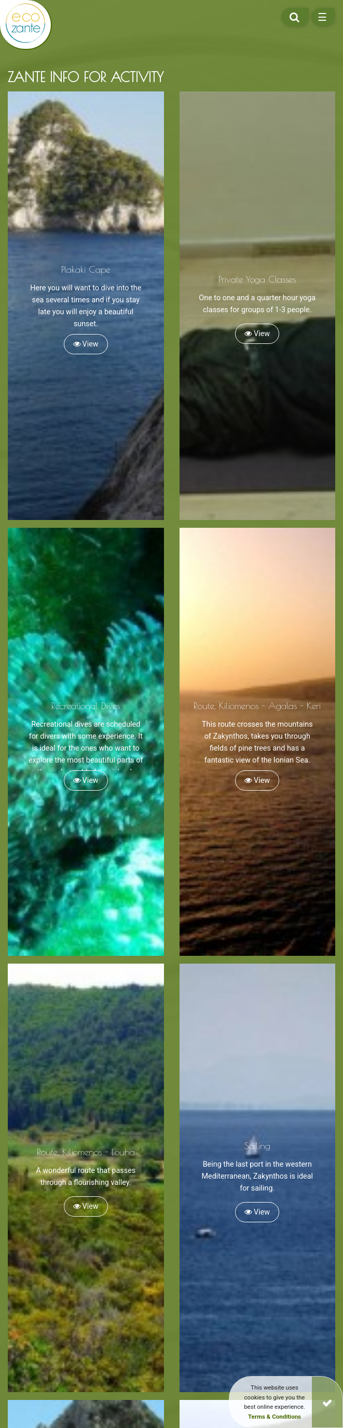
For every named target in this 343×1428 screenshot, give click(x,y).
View (86, 344)
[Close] (327, 1402)
